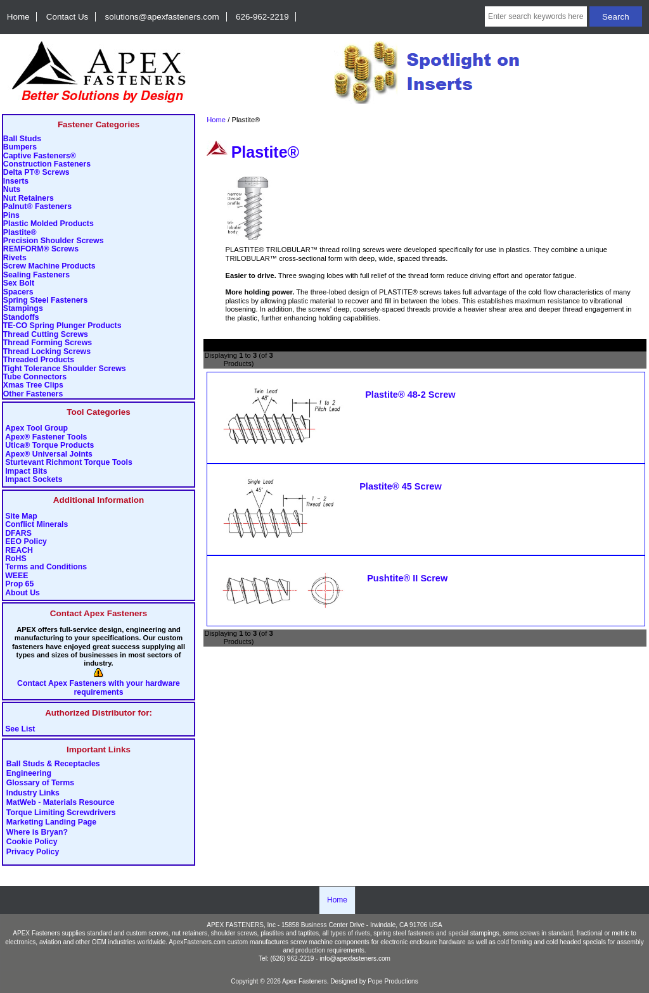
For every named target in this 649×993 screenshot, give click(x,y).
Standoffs (21, 317)
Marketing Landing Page (51, 822)
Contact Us (67, 17)
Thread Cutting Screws (45, 335)
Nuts (11, 190)
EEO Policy (26, 542)
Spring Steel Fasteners (45, 300)
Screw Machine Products (49, 266)
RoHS (16, 559)
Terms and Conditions (46, 567)
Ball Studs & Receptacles (53, 763)
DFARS (18, 533)
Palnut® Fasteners (37, 207)
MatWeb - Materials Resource (60, 803)
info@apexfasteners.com (354, 958)
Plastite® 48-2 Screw (410, 394)
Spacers (18, 292)
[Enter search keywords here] (536, 16)
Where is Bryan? (37, 832)
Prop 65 (19, 584)
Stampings (23, 309)
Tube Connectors (35, 377)
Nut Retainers (28, 198)
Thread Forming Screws (47, 343)
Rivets (15, 258)
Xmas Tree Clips (33, 385)
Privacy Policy (33, 851)
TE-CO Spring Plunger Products (62, 326)
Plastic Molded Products (48, 224)
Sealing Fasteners (36, 275)
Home (18, 17)
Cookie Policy (32, 842)
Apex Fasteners (304, 981)
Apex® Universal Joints (49, 454)
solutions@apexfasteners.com (162, 17)
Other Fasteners (33, 394)
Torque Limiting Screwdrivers (61, 812)
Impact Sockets (33, 480)
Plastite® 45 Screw (400, 486)
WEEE (16, 576)
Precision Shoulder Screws (53, 241)
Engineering (28, 773)
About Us (22, 593)
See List (20, 729)
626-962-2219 (262, 17)
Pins (11, 216)
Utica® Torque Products (49, 445)
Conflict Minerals (36, 525)
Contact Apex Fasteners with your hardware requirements (98, 688)
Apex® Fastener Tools (46, 437)
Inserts (16, 181)
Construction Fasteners (47, 164)
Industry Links (33, 792)
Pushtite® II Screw (407, 578)
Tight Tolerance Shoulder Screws (64, 369)
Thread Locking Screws (47, 352)
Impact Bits (26, 471)
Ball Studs (22, 139)
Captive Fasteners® (39, 156)
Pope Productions (393, 981)
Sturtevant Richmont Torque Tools (68, 463)
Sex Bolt (18, 283)
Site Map (21, 516)
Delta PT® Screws (36, 172)
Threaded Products (38, 360)
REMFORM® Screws (41, 249)
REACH (19, 551)
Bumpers (20, 147)
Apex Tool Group (36, 428)
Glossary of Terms (40, 783)
